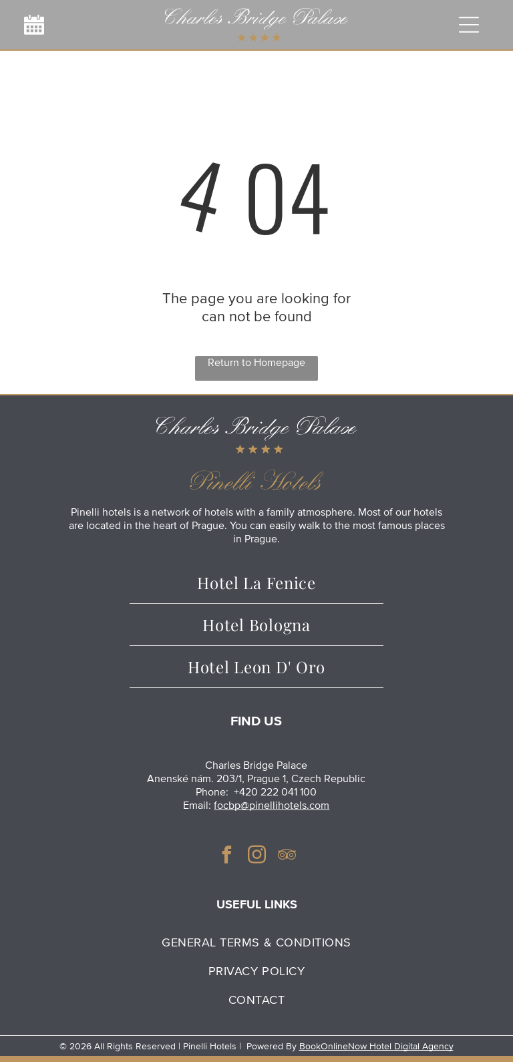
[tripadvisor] (286, 857)
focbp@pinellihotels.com (271, 805)
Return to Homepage (256, 362)
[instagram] (256, 857)
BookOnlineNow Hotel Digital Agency (376, 1046)
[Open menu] (469, 25)
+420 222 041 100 (275, 792)
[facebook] (226, 857)
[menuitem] (256, 942)
